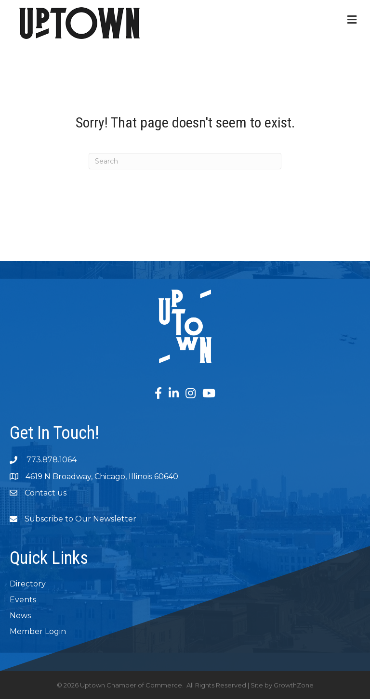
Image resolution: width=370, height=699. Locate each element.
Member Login (38, 631)
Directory (28, 583)
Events (23, 599)
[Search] (185, 161)
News (20, 615)
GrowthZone (294, 685)
